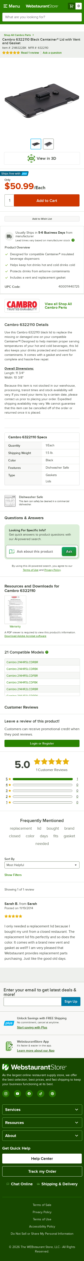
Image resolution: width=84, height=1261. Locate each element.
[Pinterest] (52, 1093)
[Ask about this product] (42, 551)
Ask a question (52, 52)
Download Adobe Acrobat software (25, 636)
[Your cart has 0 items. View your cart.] (75, 6)
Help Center (42, 1158)
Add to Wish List (42, 218)
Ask (69, 552)
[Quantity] (9, 200)
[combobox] (42, 17)
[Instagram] (5, 1093)
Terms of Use (31, 570)
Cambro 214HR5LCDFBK (22, 682)
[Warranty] (15, 612)
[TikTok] (40, 1093)
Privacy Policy (52, 570)
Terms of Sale (42, 1205)
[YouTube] (17, 1093)
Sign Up (71, 1001)
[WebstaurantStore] (42, 1067)
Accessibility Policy (42, 1226)
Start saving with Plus (32, 1027)
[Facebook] (29, 1093)
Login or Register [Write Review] (42, 743)
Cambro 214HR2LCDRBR (22, 689)
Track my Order (42, 1171)
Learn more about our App (35, 1050)
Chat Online (19, 1184)
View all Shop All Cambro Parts (58, 306)
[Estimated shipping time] (73, 240)
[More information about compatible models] (47, 652)
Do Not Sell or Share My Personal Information (42, 1233)
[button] (35, 144)
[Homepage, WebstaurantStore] (42, 6)
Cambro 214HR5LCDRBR (22, 662)
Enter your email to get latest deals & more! (40, 992)
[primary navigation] (11, 6)
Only (7, 180)
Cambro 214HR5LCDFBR (22, 675)
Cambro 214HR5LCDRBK (22, 669)
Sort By (9, 858)
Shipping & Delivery (57, 1184)
